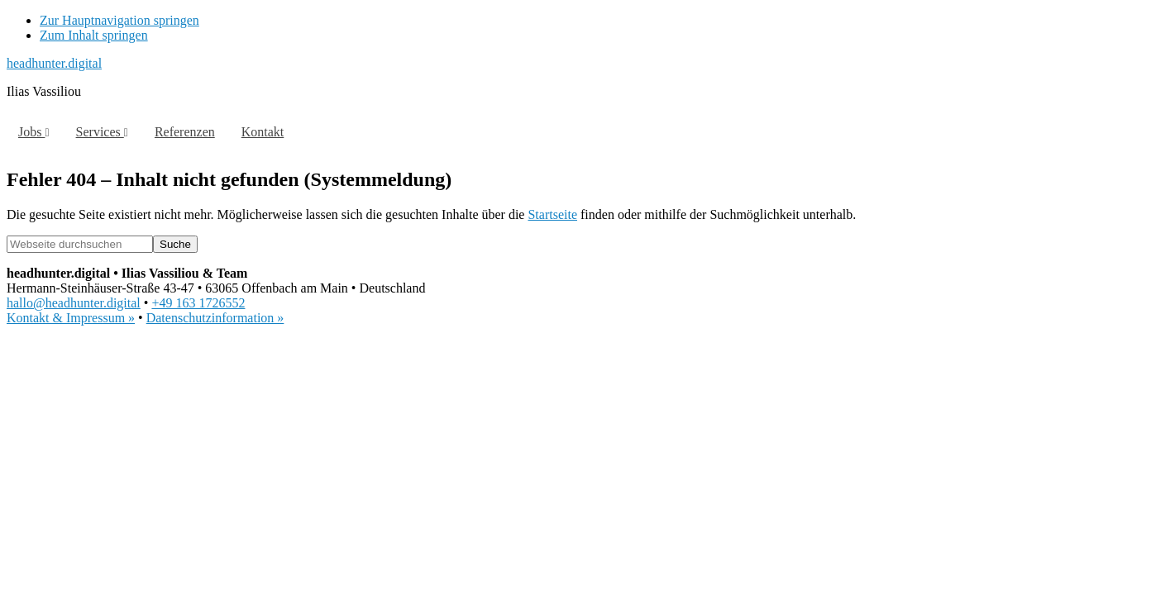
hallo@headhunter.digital (74, 303)
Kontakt (262, 132)
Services (102, 132)
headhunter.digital (54, 63)
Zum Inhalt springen (94, 35)
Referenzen (185, 132)
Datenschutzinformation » (215, 318)
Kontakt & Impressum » (71, 318)
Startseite (552, 214)
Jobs (34, 132)
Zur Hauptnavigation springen (119, 20)
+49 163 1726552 (198, 303)
